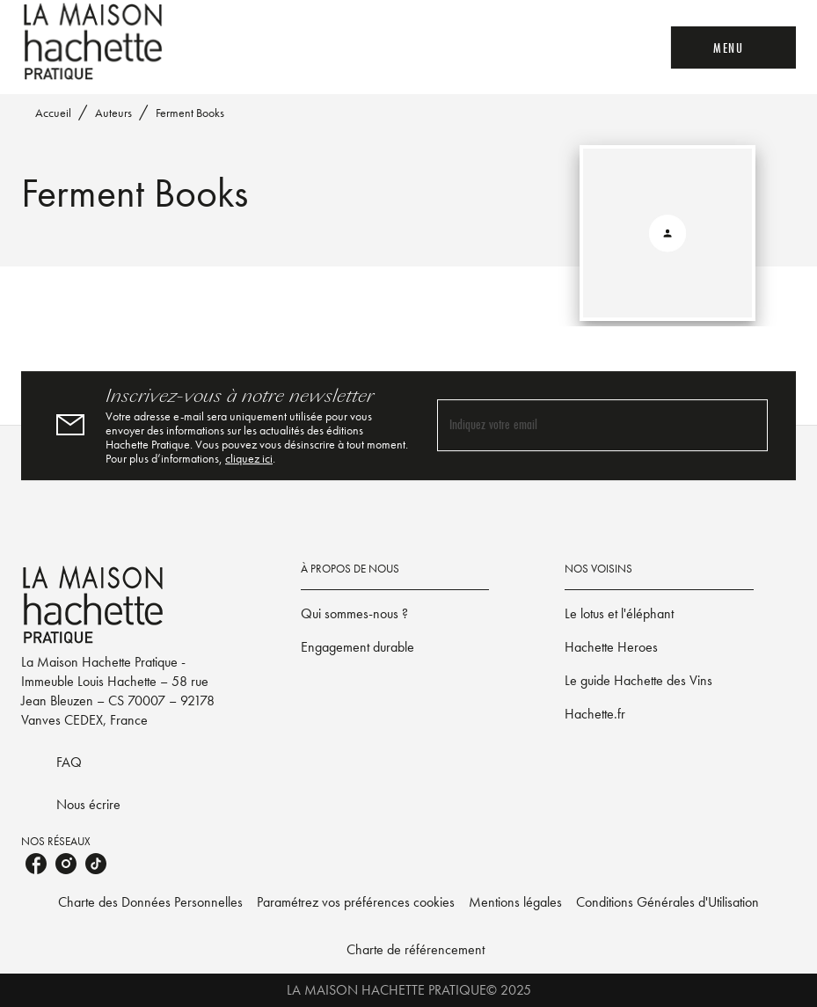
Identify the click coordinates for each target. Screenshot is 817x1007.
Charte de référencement (415, 949)
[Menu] (733, 47)
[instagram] (66, 864)
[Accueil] (95, 42)
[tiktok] (96, 864)
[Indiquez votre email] (581, 426)
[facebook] (36, 864)
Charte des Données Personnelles (150, 902)
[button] (395, 614)
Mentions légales (515, 902)
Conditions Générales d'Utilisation (667, 902)
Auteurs (113, 112)
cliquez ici (249, 458)
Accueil (53, 112)
